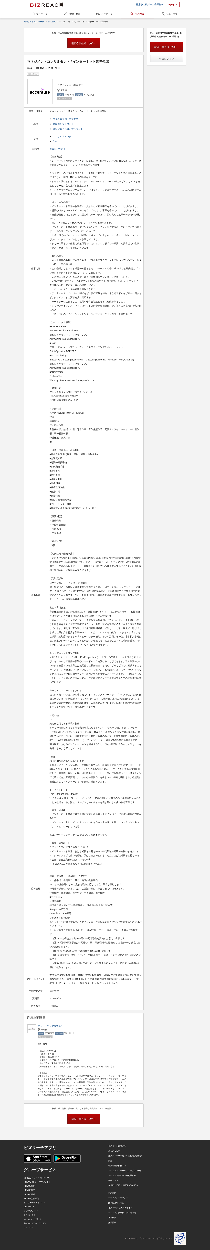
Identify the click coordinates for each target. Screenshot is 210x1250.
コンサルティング (62, 136)
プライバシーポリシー (118, 1198)
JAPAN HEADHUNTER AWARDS (123, 1185)
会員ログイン (166, 58)
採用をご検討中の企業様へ (150, 4)
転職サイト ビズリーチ (34, 21)
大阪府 (62, 149)
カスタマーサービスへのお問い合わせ (125, 1156)
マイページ (42, 14)
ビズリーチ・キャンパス (34, 1202)
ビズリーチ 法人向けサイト (120, 1208)
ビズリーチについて (117, 1146)
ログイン (172, 4)
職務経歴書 (74, 14)
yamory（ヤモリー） (33, 1219)
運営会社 (112, 1217)
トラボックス (30, 1215)
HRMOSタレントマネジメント (37, 1182)
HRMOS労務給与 (31, 1198)
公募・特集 (172, 14)
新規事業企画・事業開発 (65, 118)
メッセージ (107, 14)
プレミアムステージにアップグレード (125, 1170)
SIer (55, 141)
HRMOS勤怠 (29, 1190)
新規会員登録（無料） (83, 43)
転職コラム (113, 1180)
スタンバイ (29, 1227)
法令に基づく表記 (116, 1203)
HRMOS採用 (29, 1186)
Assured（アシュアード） (35, 1223)
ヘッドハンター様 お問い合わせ (122, 1213)
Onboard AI (29, 1207)
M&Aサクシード (31, 1211)
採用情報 (112, 1222)
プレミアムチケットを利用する (122, 1175)
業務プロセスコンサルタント (68, 129)
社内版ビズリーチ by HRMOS (37, 1178)
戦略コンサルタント (63, 124)
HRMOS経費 (29, 1194)
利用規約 (112, 1193)
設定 (110, 1161)
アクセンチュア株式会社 (50, 1026)
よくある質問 (114, 1151)
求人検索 (139, 14)
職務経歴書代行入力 (117, 1165)
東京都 (53, 149)
